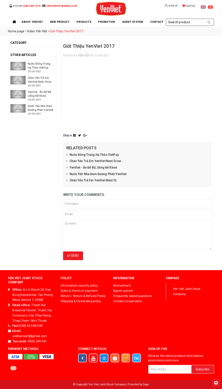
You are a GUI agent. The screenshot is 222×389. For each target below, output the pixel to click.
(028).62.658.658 (30, 325)
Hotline (25, 5)
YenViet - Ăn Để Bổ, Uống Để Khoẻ (91, 168)
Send (73, 255)
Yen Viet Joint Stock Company (186, 291)
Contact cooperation (127, 301)
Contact (157, 21)
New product (60, 21)
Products (84, 21)
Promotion (106, 21)
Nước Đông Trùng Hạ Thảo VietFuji (92, 155)
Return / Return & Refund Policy (83, 296)
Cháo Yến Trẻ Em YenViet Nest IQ (91, 180)
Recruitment (122, 285)
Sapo (146, 384)
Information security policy (79, 285)
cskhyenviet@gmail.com (29, 336)
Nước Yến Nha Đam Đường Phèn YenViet (96, 174)
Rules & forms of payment (79, 290)
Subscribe (202, 369)
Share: (68, 135)
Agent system (132, 21)
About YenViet (32, 21)
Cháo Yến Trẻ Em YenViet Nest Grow (93, 161)
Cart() (188, 6)
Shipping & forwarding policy (81, 301)
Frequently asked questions (132, 296)
